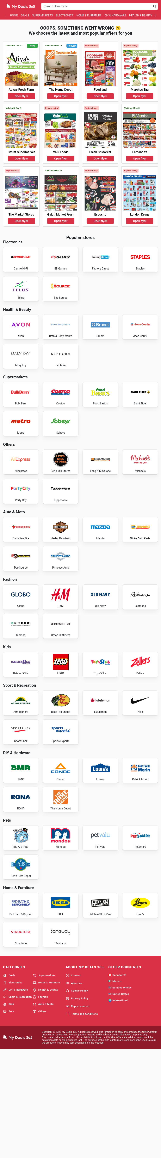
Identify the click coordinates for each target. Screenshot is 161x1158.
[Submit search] (155, 6)
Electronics (64, 15)
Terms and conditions (82, 1122)
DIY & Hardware (115, 15)
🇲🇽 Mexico (114, 1089)
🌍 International (118, 1108)
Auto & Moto (43, 1112)
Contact (73, 1083)
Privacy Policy (77, 1107)
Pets (8, 1119)
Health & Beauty (140, 15)
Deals (25, 15)
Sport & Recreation (17, 1105)
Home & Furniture (89, 15)
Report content (78, 1114)
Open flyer (21, 96)
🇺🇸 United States (118, 1102)
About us (74, 1091)
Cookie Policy (77, 1099)
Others (39, 1119)
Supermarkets (42, 15)
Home (14, 15)
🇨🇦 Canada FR (117, 1083)
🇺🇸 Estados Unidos (120, 1095)
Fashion (40, 1105)
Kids (8, 1112)
